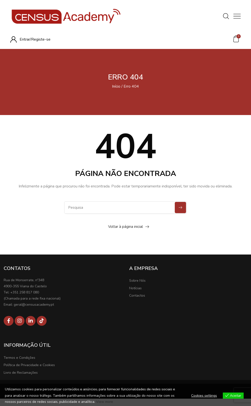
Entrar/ (25, 39)
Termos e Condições (19, 357)
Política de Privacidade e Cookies (29, 365)
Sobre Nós (137, 280)
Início (116, 86)
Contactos (137, 295)
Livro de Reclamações (21, 372)
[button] (236, 38)
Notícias (135, 288)
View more (104, 401)
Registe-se (40, 39)
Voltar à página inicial (125, 226)
